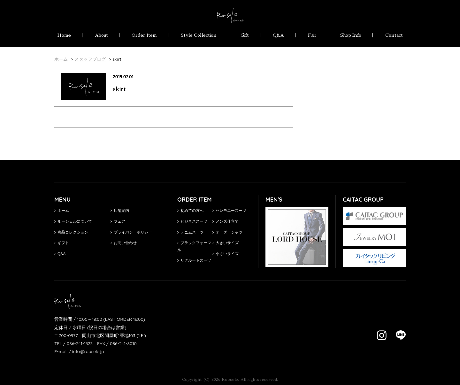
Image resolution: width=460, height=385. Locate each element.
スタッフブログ (90, 59)
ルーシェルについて (73, 221)
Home (64, 35)
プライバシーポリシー (131, 232)
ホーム (61, 210)
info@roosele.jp (88, 351)
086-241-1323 (80, 343)
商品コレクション (71, 232)
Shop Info (350, 35)
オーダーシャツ (227, 232)
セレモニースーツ (229, 210)
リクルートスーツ (194, 260)
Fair (312, 35)
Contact (394, 35)
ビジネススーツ (192, 221)
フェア (118, 221)
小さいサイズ (225, 253)
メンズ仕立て (225, 221)
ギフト (61, 242)
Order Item (144, 35)
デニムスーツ (190, 232)
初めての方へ (190, 210)
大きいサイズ (225, 242)
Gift (245, 35)
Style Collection (199, 35)
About (101, 35)
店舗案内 (120, 210)
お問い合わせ (124, 242)
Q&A (278, 35)
